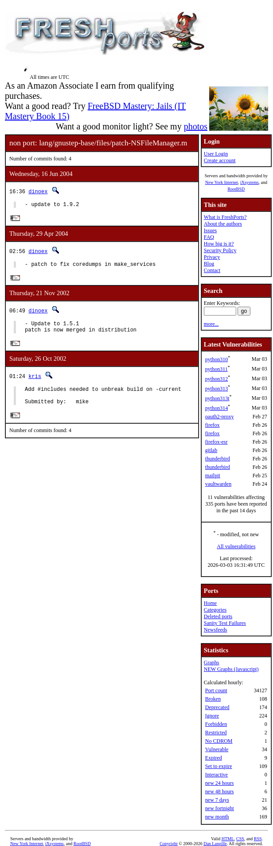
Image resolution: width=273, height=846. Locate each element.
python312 (216, 379)
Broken (213, 699)
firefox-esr (216, 442)
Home (210, 603)
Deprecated (217, 707)
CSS (240, 838)
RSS (258, 838)
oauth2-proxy (219, 416)
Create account (220, 160)
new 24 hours (219, 783)
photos (195, 126)
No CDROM (219, 741)
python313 (216, 389)
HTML (228, 838)
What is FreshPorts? (225, 217)
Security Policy (220, 250)
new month (217, 817)
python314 (216, 408)
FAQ (209, 237)
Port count (216, 690)
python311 (216, 369)
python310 (216, 359)
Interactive (216, 775)
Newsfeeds (215, 630)
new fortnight (219, 808)
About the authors (223, 224)
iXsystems (249, 182)
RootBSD (236, 189)
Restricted (216, 732)
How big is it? (219, 244)
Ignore (212, 716)
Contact (212, 270)
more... (211, 324)
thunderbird (217, 459)
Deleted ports (218, 616)
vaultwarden (218, 484)
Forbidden (216, 724)
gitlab (211, 450)
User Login (216, 154)
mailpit (212, 475)
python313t (217, 398)
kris (34, 382)
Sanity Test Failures (225, 623)
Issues (210, 230)
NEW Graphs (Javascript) (231, 669)
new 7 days (217, 800)
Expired (213, 758)
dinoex (37, 191)
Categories (215, 610)
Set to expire (218, 766)
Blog (209, 264)
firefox (212, 425)
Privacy (212, 257)
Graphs (211, 662)
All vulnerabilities (236, 546)
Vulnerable (217, 749)
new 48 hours (219, 791)
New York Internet (221, 182)
